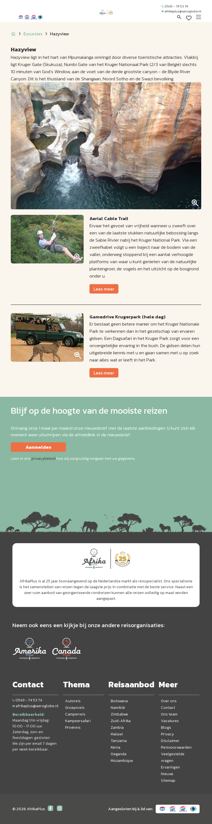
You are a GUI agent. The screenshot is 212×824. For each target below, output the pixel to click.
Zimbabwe (119, 714)
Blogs (166, 727)
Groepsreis (74, 708)
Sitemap (168, 780)
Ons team (169, 714)
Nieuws (167, 774)
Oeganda (118, 754)
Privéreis (73, 727)
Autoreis (73, 701)
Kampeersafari (78, 721)
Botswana (119, 701)
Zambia (117, 727)
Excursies (32, 33)
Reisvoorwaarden (176, 747)
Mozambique (122, 761)
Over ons (169, 701)
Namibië (118, 708)
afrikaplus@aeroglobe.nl (181, 11)
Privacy (167, 734)
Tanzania (119, 741)
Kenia (115, 747)
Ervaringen (170, 767)
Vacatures (170, 721)
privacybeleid (43, 458)
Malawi (117, 734)
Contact (168, 708)
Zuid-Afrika (121, 721)
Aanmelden (38, 447)
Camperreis (75, 714)
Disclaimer (170, 741)
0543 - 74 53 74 (174, 6)
